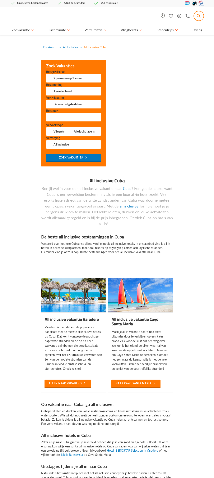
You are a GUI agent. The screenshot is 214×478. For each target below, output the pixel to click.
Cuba (127, 188)
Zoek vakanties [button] (71, 157)
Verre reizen (93, 30)
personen (68, 78)
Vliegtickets (129, 30)
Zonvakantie (21, 30)
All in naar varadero (65, 383)
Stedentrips (165, 30)
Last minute (57, 30)
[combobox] (199, 16)
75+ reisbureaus (109, 3)
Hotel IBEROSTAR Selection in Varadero (132, 450)
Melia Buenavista (72, 454)
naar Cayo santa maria (133, 383)
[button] (33, 30)
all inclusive (129, 206)
